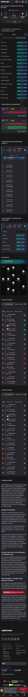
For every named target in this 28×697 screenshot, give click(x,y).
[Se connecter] (22, 2)
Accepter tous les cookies (23, 689)
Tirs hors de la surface (6, 59)
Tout (4, 311)
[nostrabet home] (6, 630)
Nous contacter (7, 659)
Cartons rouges (4, 98)
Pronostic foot (4, 695)
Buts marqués (6, 245)
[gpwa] (15, 681)
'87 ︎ (24, 38)
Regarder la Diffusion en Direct (14, 592)
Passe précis (4, 87)
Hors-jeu (3, 70)
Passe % (3, 91)
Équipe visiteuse (18, 311)
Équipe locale (9, 311)
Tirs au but (3, 42)
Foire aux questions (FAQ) (8, 648)
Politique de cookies (12, 692)
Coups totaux (4, 49)
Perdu (4, 242)
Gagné (4, 235)
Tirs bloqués (4, 52)
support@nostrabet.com (7, 674)
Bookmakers (10, 695)
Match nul (5, 238)
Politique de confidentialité (6, 656)
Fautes (2, 63)
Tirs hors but (4, 46)
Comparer (17, 695)
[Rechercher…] (19, 2)
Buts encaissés (6, 249)
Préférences (23, 692)
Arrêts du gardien (5, 80)
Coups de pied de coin (6, 66)
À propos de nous (7, 646)
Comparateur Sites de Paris (21, 653)
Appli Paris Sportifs (21, 650)
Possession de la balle (6, 73)
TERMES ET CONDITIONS (6, 652)
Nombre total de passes (6, 84)
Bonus (24, 695)
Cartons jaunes (4, 77)
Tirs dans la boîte (5, 56)
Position (5, 231)
